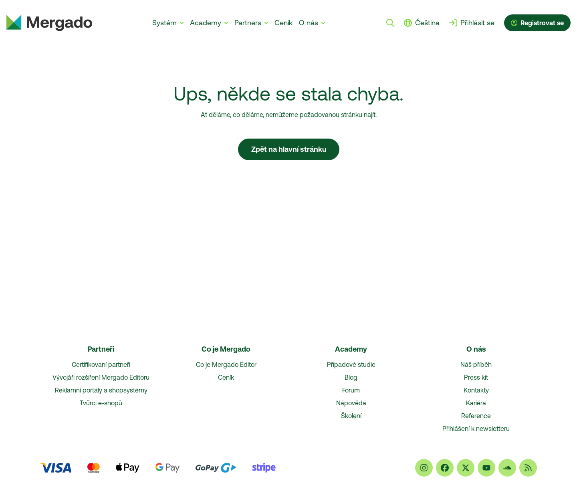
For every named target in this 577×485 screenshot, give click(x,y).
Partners (247, 22)
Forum (351, 390)
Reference (476, 415)
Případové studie (351, 364)
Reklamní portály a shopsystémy (101, 390)
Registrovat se (537, 22)
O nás (308, 22)
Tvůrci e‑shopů (101, 403)
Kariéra (476, 403)
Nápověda (351, 403)
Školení (351, 415)
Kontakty (476, 390)
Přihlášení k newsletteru (476, 428)
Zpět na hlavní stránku (288, 149)
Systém (164, 22)
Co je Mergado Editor (226, 364)
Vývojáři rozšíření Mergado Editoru (100, 377)
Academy (205, 22)
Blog (351, 377)
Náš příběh (476, 364)
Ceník (283, 22)
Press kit (476, 377)
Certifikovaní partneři (101, 364)
